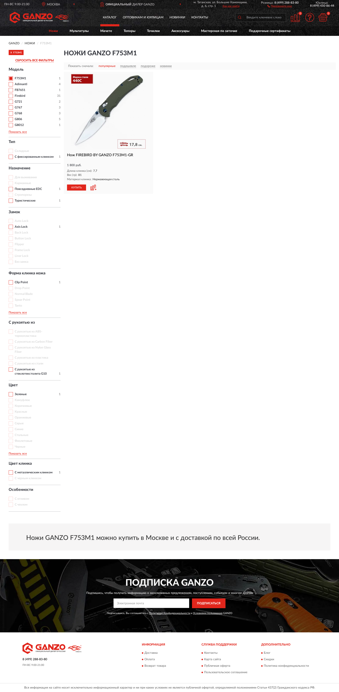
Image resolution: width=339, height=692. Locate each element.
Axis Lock (21, 226)
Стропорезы (23, 194)
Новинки (177, 17)
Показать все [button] (18, 132)
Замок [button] (14, 212)
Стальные (21, 435)
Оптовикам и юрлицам (143, 17)
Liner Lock (21, 256)
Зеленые (21, 394)
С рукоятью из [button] (22, 323)
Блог (267, 653)
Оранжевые (23, 417)
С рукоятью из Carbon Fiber (34, 341)
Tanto (18, 305)
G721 (18, 101)
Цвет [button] (13, 385)
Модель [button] (16, 70)
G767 (18, 107)
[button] (279, 6)
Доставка (151, 653)
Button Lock (23, 238)
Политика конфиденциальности (286, 666)
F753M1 (20, 78)
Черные (20, 446)
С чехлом (21, 504)
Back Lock (21, 232)
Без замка (21, 261)
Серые (19, 423)
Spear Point (22, 299)
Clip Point (21, 282)
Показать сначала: (81, 66)
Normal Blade (24, 294)
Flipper (19, 244)
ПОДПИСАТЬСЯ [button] (209, 603)
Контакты (199, 17)
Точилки (153, 31)
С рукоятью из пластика (31, 357)
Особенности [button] (21, 490)
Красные (21, 411)
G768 (18, 113)
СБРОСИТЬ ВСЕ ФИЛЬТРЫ (34, 60)
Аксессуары (180, 31)
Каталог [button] (110, 17)
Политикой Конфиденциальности (169, 613)
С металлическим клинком (34, 472)
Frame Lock (22, 250)
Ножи (53, 31)
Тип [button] (12, 142)
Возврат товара (155, 666)
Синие (19, 429)
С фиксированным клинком (34, 156)
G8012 (19, 125)
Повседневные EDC (28, 189)
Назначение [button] (19, 168)
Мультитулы (79, 31)
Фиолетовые (23, 440)
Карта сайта (212, 659)
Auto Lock (21, 221)
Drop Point (22, 288)
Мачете (106, 31)
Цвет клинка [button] (20, 464)
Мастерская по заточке (219, 31)
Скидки (269, 659)
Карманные (23, 183)
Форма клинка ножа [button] (27, 273)
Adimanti (21, 84)
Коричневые (23, 405)
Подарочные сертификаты (269, 31)
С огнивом (22, 498)
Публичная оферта (217, 666)
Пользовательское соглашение (225, 672)
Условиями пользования (207, 613)
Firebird (20, 95)
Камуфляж (22, 400)
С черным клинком (28, 478)
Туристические (25, 200)
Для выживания (26, 177)
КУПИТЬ (76, 187)
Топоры (129, 31)
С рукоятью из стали (29, 363)
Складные (22, 151)
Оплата (149, 659)
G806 (18, 119)
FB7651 (20, 90)
